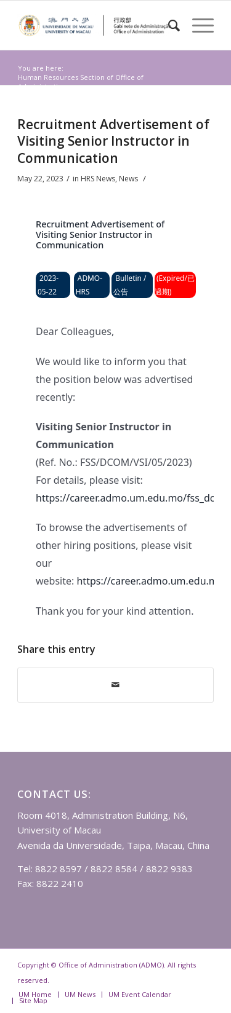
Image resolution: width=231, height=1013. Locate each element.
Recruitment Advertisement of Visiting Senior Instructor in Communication (113, 141)
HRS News (65, 95)
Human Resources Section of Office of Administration (81, 82)
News (32, 95)
